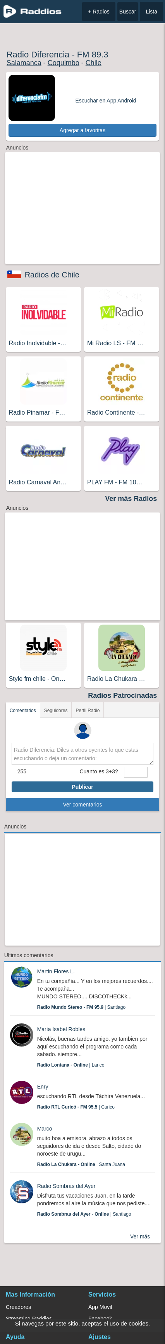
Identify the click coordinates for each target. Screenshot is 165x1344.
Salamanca (24, 63)
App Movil (100, 1307)
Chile (93, 63)
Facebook (100, 1318)
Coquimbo (63, 63)
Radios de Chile (52, 274)
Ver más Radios (131, 498)
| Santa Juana (81, 1164)
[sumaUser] (136, 772)
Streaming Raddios (29, 1318)
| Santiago (81, 1007)
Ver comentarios (82, 804)
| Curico (76, 1107)
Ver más (140, 1236)
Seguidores (56, 710)
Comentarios (23, 710)
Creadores (18, 1307)
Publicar (82, 787)
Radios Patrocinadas (122, 695)
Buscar (127, 11)
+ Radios (99, 11)
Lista (151, 11)
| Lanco (71, 1065)
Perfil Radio (88, 710)
